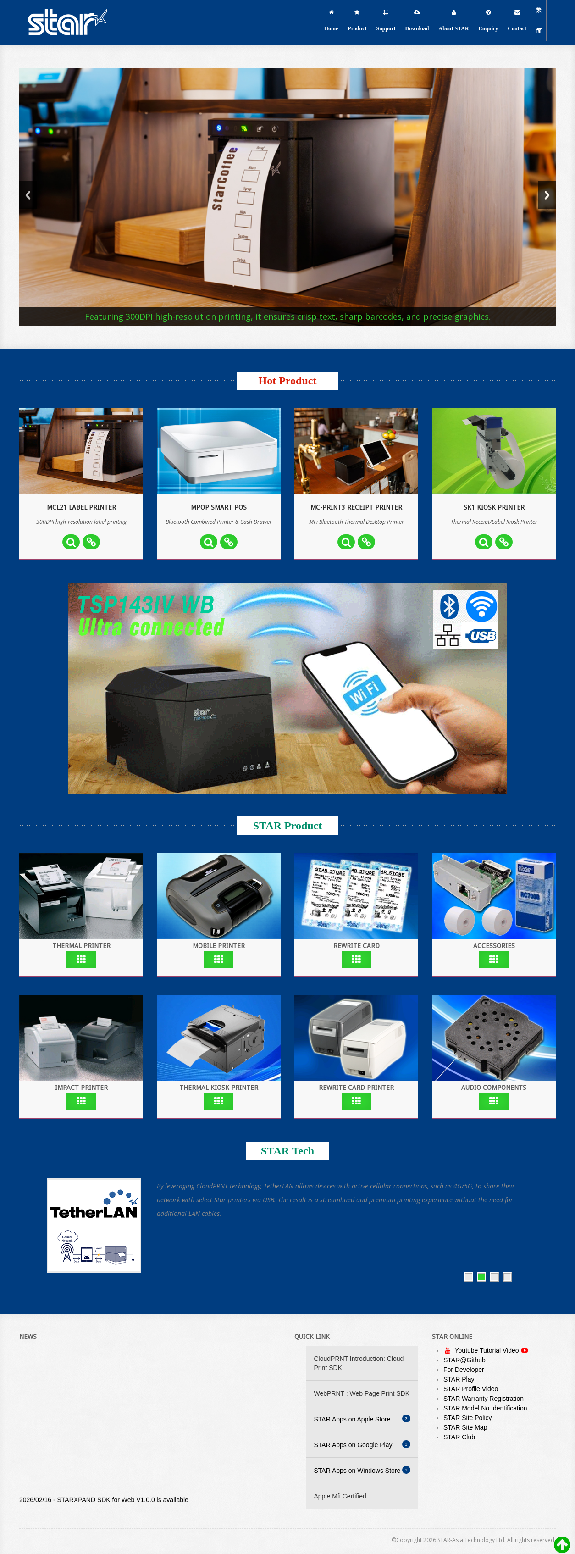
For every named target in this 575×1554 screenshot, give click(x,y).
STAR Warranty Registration (483, 1398)
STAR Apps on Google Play (362, 1444)
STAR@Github (464, 1360)
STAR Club (459, 1437)
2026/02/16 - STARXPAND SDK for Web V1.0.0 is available (103, 1502)
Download (417, 21)
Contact (517, 21)
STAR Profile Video (470, 1389)
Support (385, 21)
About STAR (454, 21)
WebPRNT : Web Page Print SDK (362, 1393)
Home (331, 21)
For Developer (463, 1369)
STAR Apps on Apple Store (362, 1419)
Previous (28, 195)
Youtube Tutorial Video (487, 1350)
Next (547, 195)
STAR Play (458, 1379)
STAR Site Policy (467, 1417)
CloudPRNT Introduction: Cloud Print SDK (359, 1363)
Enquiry (488, 21)
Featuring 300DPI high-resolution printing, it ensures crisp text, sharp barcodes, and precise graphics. (288, 316)
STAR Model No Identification (485, 1408)
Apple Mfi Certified (340, 1496)
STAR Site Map (465, 1427)
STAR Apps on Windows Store (362, 1470)
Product (357, 21)
